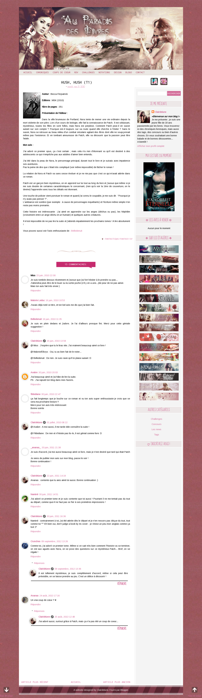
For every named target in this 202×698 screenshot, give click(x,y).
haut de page (194, 691)
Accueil (27, 72)
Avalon (34, 372)
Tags (156, 434)
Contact (140, 72)
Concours (156, 424)
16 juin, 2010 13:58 (56, 341)
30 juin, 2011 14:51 (48, 494)
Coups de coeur (61, 72)
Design (118, 72)
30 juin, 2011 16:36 (56, 516)
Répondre (36, 290)
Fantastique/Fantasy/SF (119, 238)
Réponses (39, 563)
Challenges (88, 72)
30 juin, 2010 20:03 (48, 372)
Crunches (35, 541)
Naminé (34, 494)
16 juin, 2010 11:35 (52, 319)
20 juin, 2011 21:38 (51, 447)
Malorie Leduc (38, 300)
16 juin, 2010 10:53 (55, 300)
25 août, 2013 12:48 (65, 617)
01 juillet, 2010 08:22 (57, 422)
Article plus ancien (116, 681)
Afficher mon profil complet (150, 146)
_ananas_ (36, 447)
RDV (76, 72)
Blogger (124, 690)
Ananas (35, 595)
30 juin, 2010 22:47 (51, 394)
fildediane (35, 394)
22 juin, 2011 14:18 (56, 475)
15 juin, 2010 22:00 (46, 275)
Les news (156, 429)
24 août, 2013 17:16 (49, 595)
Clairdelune (36, 341)
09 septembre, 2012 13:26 (54, 541)
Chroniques (42, 72)
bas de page (6, 691)
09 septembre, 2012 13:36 (68, 569)
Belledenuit (76, 231)
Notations (104, 72)
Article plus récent (34, 681)
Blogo (128, 72)
